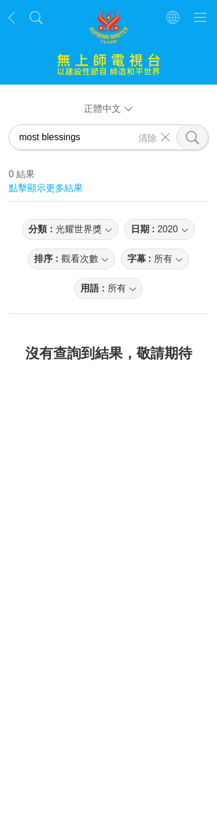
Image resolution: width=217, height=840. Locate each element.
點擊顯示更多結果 (46, 188)
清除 (147, 137)
